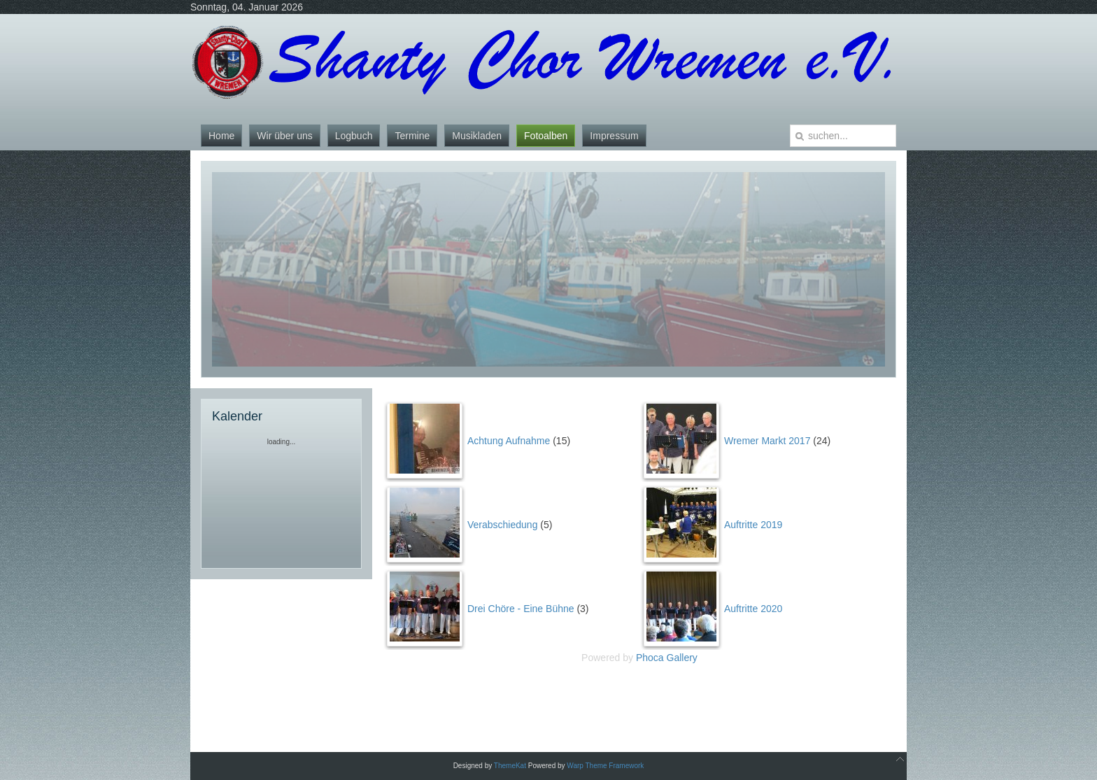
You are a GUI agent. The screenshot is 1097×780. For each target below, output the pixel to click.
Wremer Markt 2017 (767, 440)
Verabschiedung (502, 524)
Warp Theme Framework (605, 766)
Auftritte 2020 (753, 608)
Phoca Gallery (667, 657)
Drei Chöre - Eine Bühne (520, 608)
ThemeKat (510, 766)
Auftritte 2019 (753, 524)
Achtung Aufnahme (508, 440)
